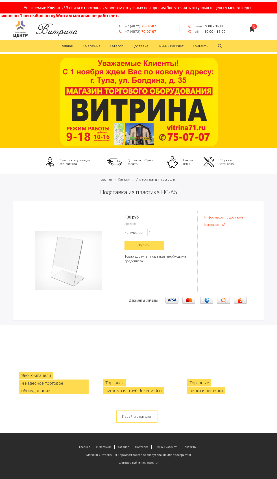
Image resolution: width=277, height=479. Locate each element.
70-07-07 (140, 32)
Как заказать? (214, 225)
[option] (138, 101)
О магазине (91, 46)
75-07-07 (140, 26)
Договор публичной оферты (138, 462)
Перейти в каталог (136, 417)
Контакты (200, 46)
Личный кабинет (170, 46)
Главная (66, 46)
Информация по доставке (223, 217)
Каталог (116, 46)
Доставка (140, 46)
